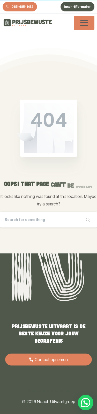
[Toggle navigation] (84, 23)
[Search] (39, 219)
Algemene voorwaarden (48, 391)
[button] (85, 402)
